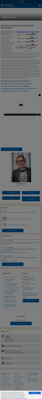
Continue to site (35, 393)
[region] (21, 394)
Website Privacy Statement (21, 398)
